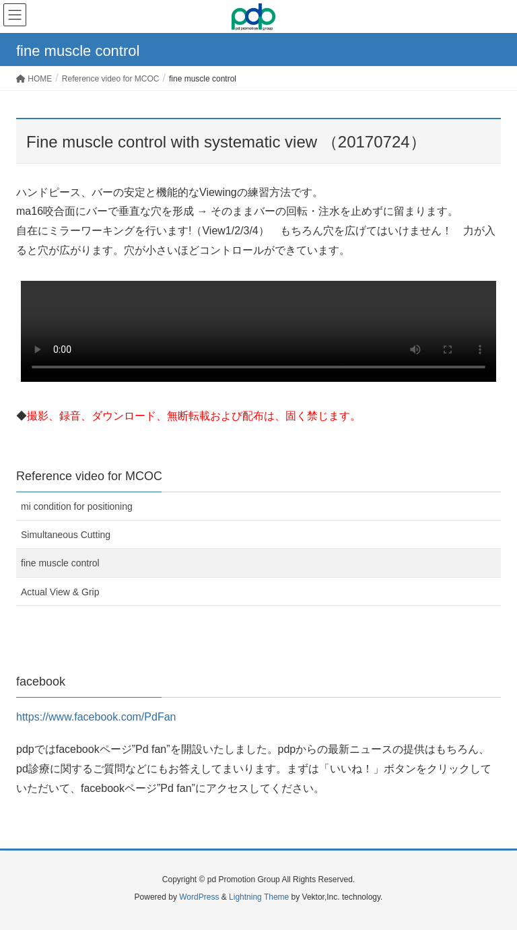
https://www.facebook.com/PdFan (96, 717)
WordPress (199, 897)
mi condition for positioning (77, 506)
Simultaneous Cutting (65, 534)
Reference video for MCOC (89, 476)
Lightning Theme (259, 897)
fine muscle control (60, 563)
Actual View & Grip (60, 592)
